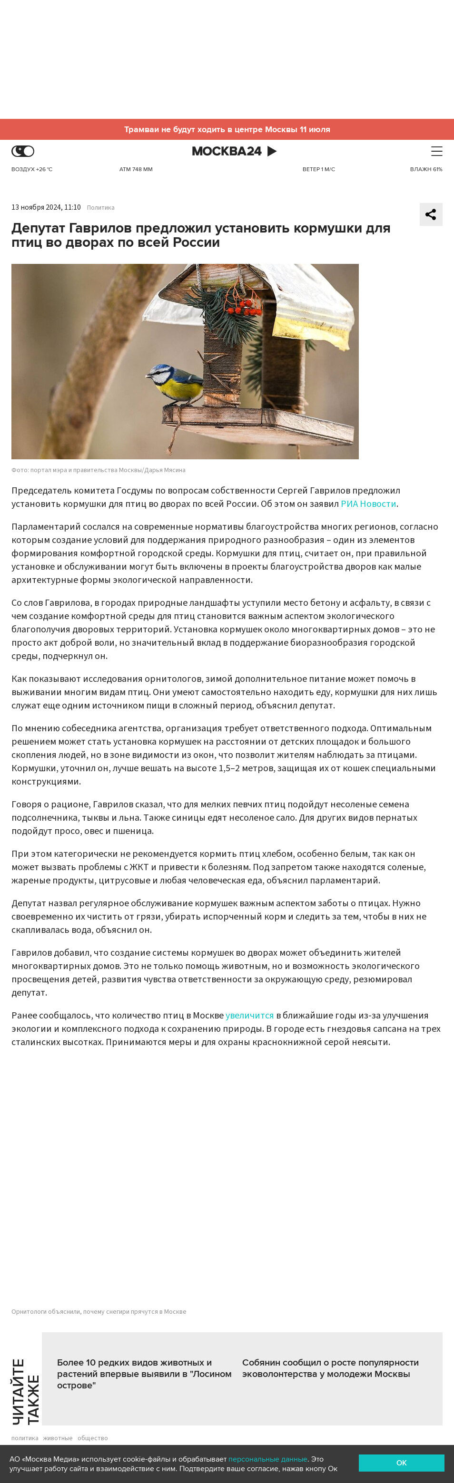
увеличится (250, 1015)
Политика (101, 208)
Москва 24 (227, 151)
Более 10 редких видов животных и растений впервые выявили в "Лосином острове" (144, 1374)
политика (25, 1438)
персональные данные (267, 1459)
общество (93, 1438)
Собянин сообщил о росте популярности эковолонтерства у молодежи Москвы (330, 1368)
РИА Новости (368, 504)
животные (58, 1438)
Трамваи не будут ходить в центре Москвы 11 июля (227, 129)
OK (401, 1463)
